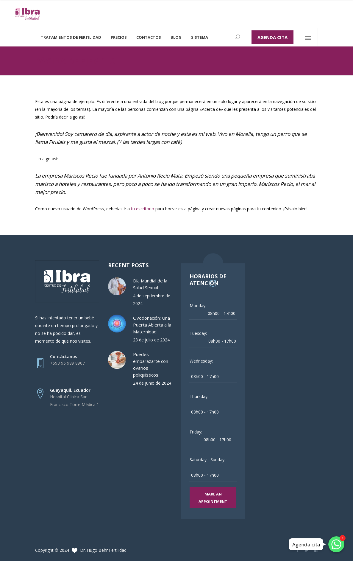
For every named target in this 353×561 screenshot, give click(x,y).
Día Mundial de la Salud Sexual (150, 284)
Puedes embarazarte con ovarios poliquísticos (150, 364)
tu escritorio (142, 209)
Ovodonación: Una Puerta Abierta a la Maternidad (152, 325)
